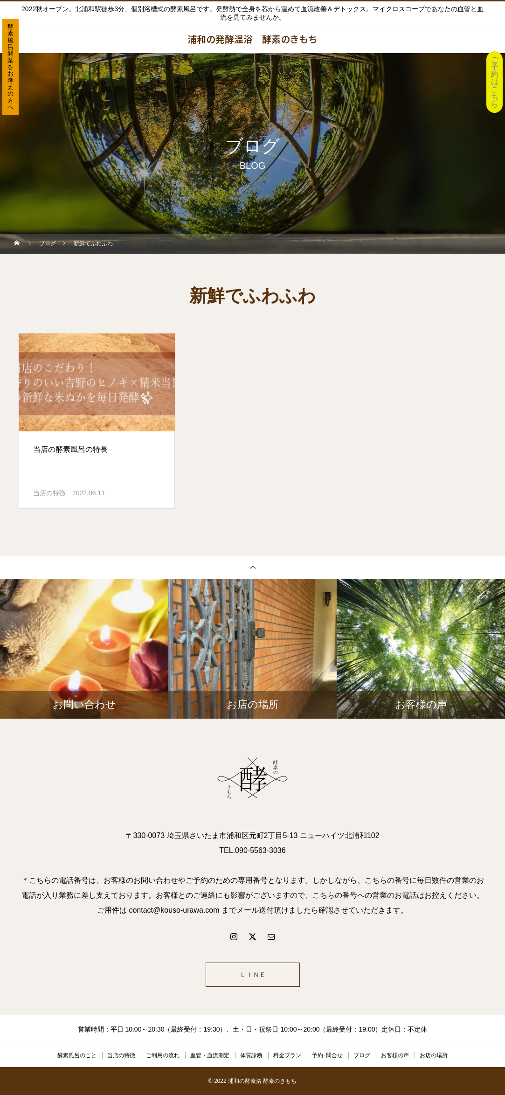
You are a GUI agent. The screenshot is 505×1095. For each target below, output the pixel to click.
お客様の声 (395, 1055)
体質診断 (251, 1055)
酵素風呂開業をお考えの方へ (10, 67)
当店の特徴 (49, 493)
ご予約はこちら (494, 81)
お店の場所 (434, 1055)
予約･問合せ (327, 1055)
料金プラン (287, 1055)
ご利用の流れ (163, 1055)
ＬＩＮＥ (253, 974)
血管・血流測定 (209, 1055)
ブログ (361, 1055)
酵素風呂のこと (77, 1055)
